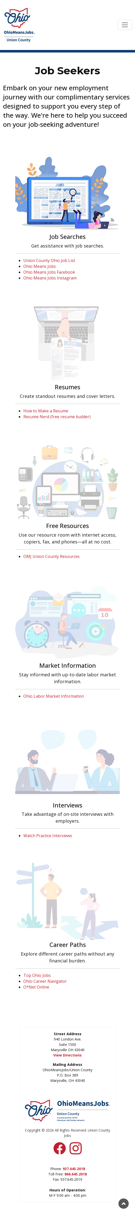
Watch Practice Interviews (47, 835)
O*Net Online (36, 987)
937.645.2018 (74, 1168)
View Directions (67, 1055)
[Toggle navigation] (125, 25)
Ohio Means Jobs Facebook (49, 272)
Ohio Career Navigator (45, 981)
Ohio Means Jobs (39, 266)
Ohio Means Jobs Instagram (50, 278)
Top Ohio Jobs (37, 975)
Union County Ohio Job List (49, 260)
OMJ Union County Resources (51, 556)
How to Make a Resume (45, 411)
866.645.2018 (75, 1174)
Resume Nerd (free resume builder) (57, 416)
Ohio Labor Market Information (53, 696)
